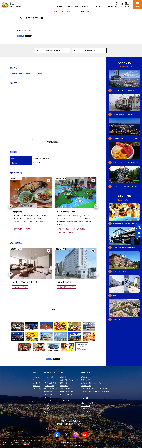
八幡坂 (115, 296)
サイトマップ (76, 424)
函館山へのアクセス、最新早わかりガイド (126, 90)
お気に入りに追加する (48, 50)
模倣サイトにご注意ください (71, 421)
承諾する (26, 444)
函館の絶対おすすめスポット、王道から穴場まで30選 (126, 138)
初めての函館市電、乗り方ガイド (124, 114)
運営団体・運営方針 (63, 424)
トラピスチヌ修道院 (119, 272)
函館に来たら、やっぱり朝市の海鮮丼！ (126, 162)
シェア (20, 36)
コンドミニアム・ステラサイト (24, 282)
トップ (54, 12)
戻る (44, 309)
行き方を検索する (84, 50)
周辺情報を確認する (60, 142)
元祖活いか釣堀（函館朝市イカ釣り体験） (126, 224)
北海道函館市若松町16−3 (27, 31)
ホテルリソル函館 (64, 282)
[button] (11, 206)
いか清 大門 (17, 211)
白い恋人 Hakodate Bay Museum (124, 248)
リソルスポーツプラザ (66, 211)
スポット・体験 (65, 12)
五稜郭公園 (116, 320)
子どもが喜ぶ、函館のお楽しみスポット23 (126, 186)
